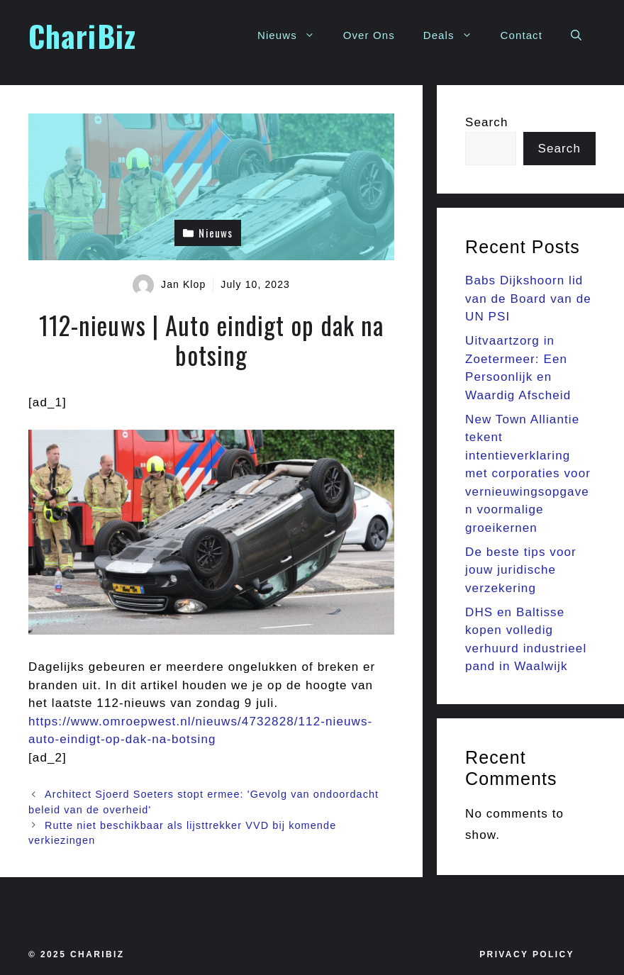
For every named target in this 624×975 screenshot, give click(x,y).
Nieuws (293, 35)
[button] (576, 35)
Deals (454, 35)
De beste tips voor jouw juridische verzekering (520, 570)
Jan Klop (183, 284)
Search (486, 122)
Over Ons (369, 35)
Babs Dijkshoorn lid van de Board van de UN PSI (528, 298)
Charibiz (97, 954)
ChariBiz (82, 35)
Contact (521, 35)
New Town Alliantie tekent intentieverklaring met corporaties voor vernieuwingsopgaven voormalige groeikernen (528, 474)
